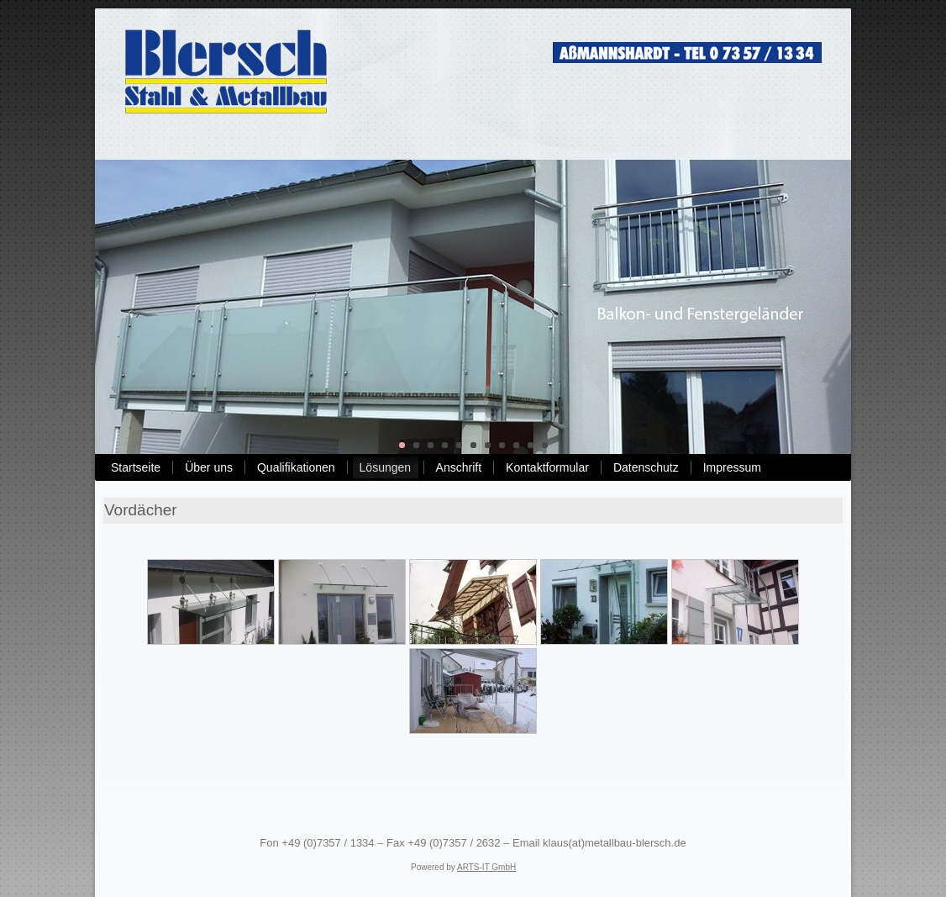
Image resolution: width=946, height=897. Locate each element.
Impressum (732, 467)
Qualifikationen (296, 467)
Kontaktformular (547, 467)
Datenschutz (646, 467)
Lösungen (386, 467)
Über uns (209, 467)
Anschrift (458, 467)
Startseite (135, 467)
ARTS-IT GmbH (486, 867)
